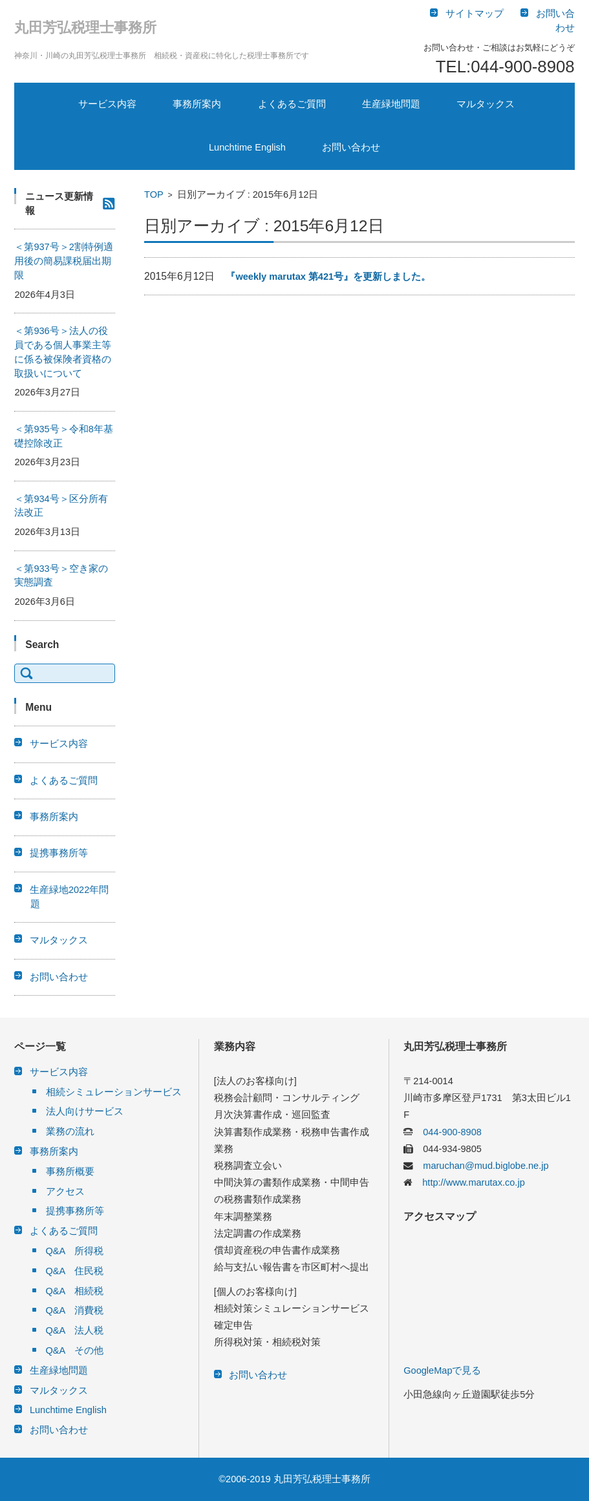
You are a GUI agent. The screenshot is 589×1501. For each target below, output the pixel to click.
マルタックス (485, 104)
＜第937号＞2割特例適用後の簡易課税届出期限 (63, 261)
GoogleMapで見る (442, 1370)
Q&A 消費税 (75, 1310)
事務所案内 (197, 104)
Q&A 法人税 (75, 1330)
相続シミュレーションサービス (114, 1092)
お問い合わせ (351, 147)
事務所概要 (70, 1171)
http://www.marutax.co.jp (468, 1182)
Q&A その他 (75, 1350)
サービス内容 (107, 104)
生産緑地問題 (391, 104)
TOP (154, 194)
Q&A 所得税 (75, 1251)
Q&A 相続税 (75, 1291)
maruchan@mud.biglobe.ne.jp (480, 1165)
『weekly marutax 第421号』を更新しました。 (328, 276)
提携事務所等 (59, 853)
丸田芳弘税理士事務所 (85, 27)
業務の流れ (70, 1131)
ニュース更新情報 (59, 203)
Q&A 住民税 (75, 1271)
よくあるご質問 (292, 104)
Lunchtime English (247, 147)
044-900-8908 (447, 1132)
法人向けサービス (84, 1111)
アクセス (65, 1191)
